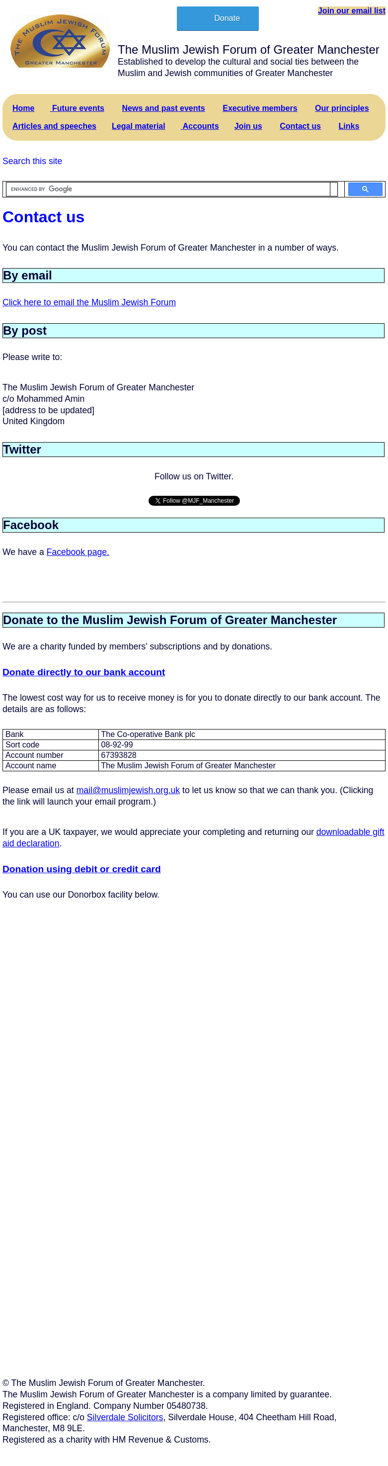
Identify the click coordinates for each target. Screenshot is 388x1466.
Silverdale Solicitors (125, 1417)
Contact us (300, 126)
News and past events (163, 108)
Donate (227, 18)
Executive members (260, 108)
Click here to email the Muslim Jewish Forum (89, 302)
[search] (168, 189)
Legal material (138, 126)
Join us (248, 126)
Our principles (342, 108)
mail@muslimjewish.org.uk (128, 790)
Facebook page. (78, 552)
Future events (77, 108)
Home (23, 108)
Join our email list (352, 10)
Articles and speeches (54, 126)
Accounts (200, 126)
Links (349, 126)
